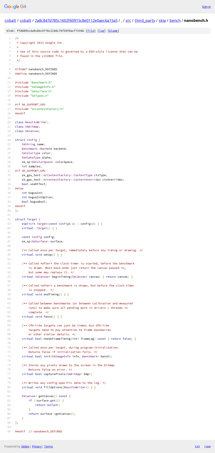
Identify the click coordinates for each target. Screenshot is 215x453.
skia (162, 20)
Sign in (206, 7)
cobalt (10, 20)
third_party (145, 20)
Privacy (37, 446)
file (90, 31)
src (128, 20)
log (101, 31)
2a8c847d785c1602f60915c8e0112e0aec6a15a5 (76, 20)
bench (175, 20)
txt (197, 446)
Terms (48, 446)
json (207, 446)
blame (113, 31)
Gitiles (25, 446)
